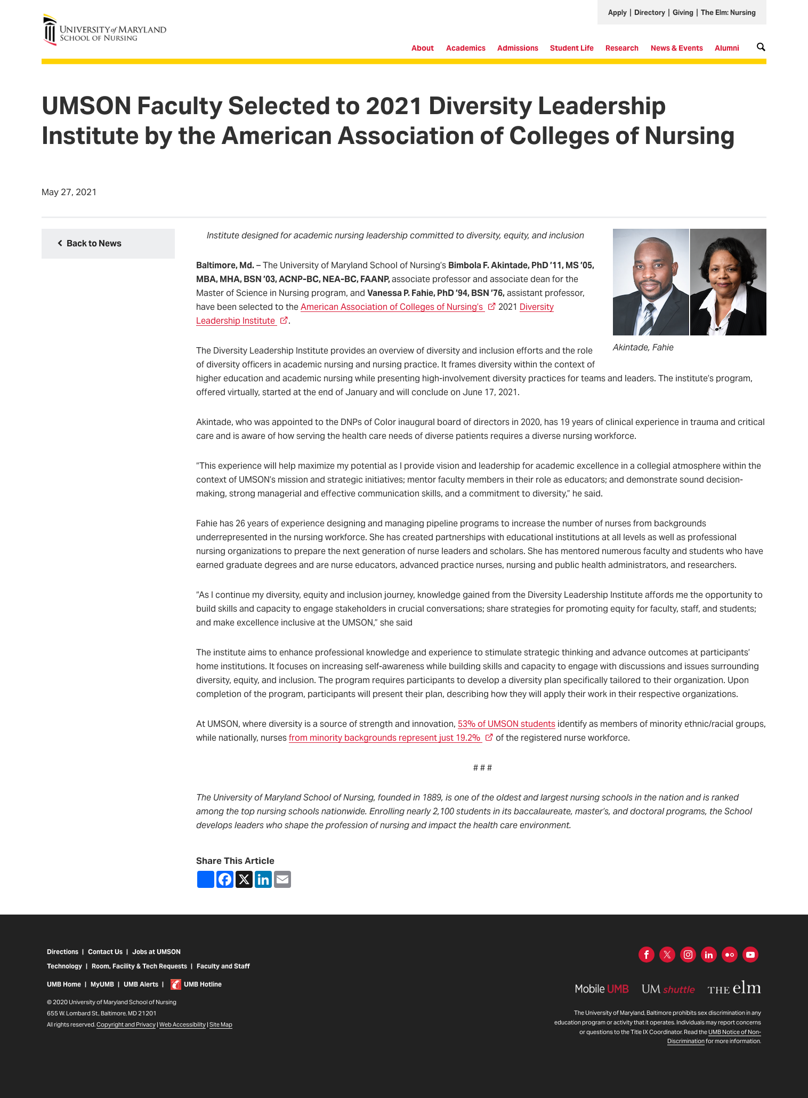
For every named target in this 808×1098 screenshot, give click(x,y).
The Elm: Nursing (728, 12)
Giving (683, 12)
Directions (62, 953)
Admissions (517, 48)
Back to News (94, 243)
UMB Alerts (141, 985)
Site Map (220, 1025)
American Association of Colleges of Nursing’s (398, 306)
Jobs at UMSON (156, 953)
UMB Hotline (203, 985)
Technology (64, 967)
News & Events (677, 48)
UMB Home (64, 985)
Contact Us (105, 953)
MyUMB (102, 985)
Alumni (727, 48)
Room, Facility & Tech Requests (139, 967)
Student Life (572, 48)
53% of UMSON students (506, 724)
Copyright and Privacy (126, 1025)
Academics (466, 48)
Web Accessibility (182, 1025)
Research (622, 48)
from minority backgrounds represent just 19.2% (391, 737)
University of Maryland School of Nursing (108, 17)
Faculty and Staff (223, 967)
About (422, 48)
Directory (649, 12)
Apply (617, 12)
